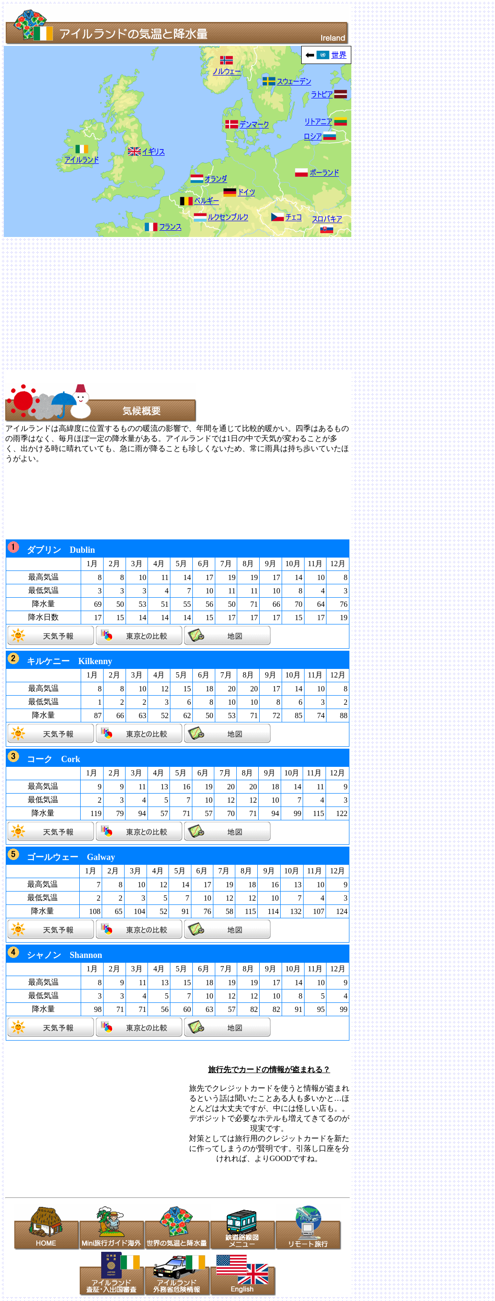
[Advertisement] (247, 304)
